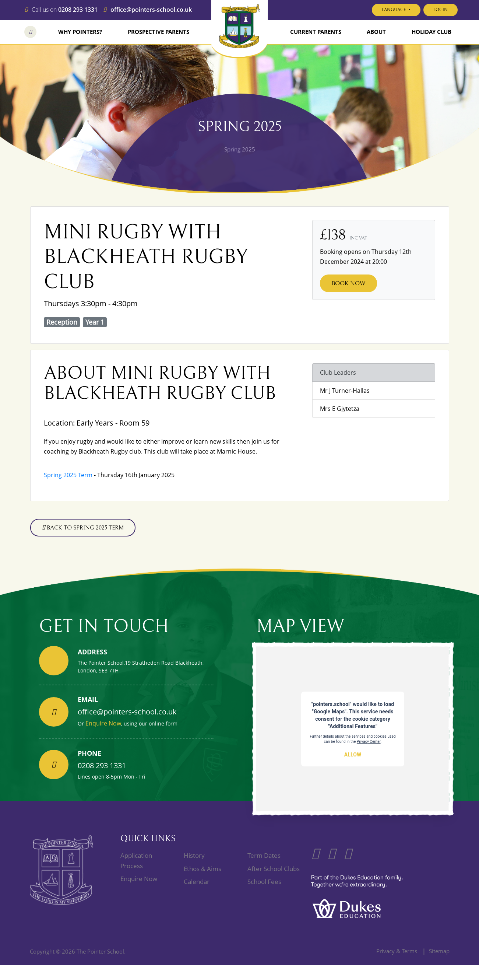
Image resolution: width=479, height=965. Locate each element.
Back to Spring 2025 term (83, 527)
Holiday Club (431, 31)
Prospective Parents (158, 31)
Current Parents (315, 31)
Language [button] (394, 9)
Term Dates (264, 855)
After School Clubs (273, 868)
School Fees (264, 881)
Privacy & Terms (396, 951)
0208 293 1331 (78, 9)
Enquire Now (103, 723)
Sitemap (439, 951)
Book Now (348, 283)
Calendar (196, 881)
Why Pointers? (80, 31)
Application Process (136, 860)
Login (440, 9)
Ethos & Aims (202, 868)
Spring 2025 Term (68, 475)
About (376, 31)
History (194, 855)
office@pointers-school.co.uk (151, 9)
